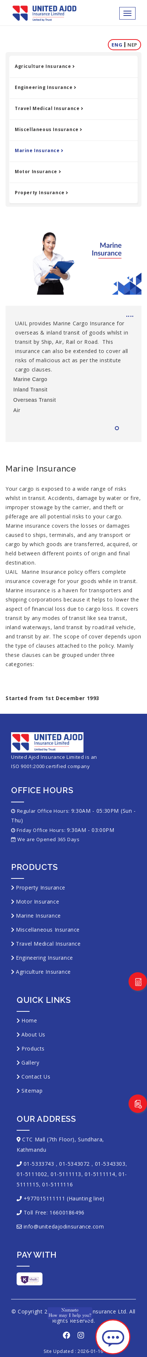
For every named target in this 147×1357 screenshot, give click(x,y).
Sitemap (31, 1090)
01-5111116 (57, 1184)
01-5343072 (74, 1163)
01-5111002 (32, 1174)
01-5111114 (100, 1174)
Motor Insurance (38, 171)
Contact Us (35, 1076)
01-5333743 (39, 1163)
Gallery (30, 1062)
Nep (132, 44)
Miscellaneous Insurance (48, 129)
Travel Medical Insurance (49, 108)
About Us (33, 1034)
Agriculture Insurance (45, 66)
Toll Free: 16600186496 (54, 1212)
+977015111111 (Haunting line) (64, 1198)
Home (29, 1020)
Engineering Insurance (45, 87)
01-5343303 (110, 1163)
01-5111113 (66, 1174)
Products (33, 1048)
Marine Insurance (39, 150)
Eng (117, 44)
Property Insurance (41, 192)
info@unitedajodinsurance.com (64, 1226)
